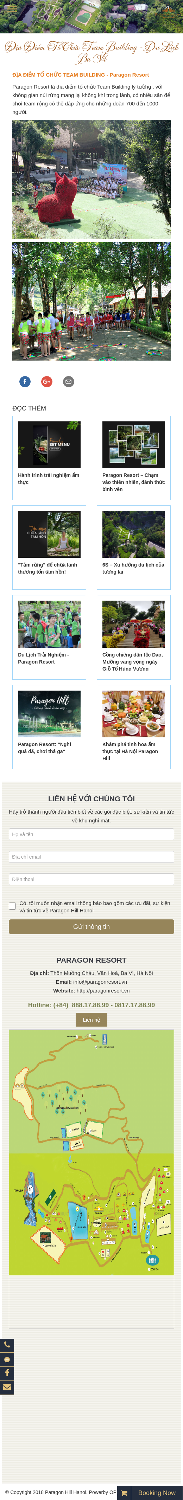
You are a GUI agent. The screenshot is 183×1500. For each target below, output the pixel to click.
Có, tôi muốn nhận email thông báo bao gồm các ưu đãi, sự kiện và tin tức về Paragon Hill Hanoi (94, 906)
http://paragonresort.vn (103, 991)
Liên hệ (91, 1020)
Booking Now (157, 1492)
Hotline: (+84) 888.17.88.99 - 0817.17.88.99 (91, 1005)
